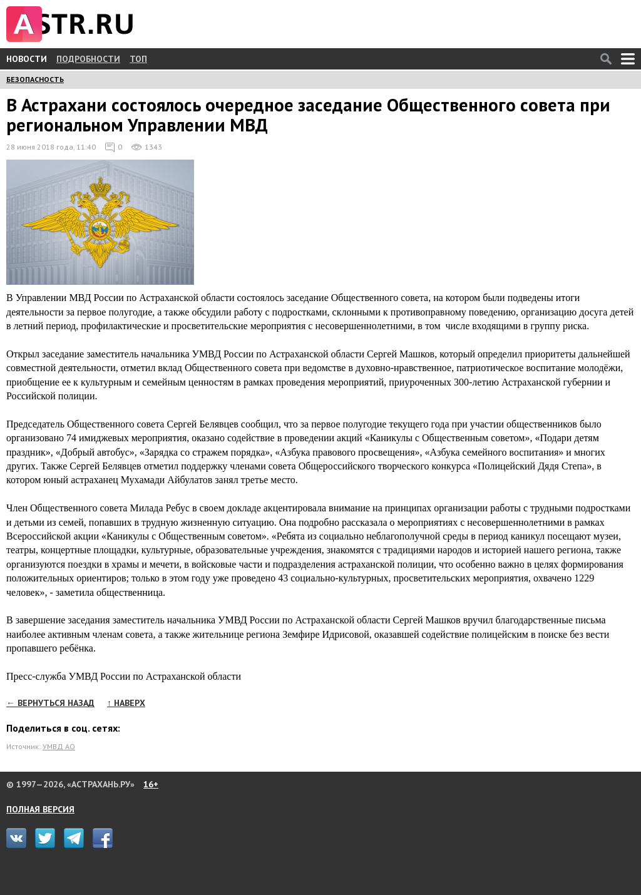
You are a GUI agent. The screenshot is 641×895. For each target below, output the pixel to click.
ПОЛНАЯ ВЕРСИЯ (40, 809)
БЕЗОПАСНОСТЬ (35, 79)
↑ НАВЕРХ (126, 702)
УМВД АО (59, 746)
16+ (150, 784)
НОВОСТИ (26, 58)
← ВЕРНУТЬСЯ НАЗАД (50, 702)
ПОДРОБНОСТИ (88, 58)
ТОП (138, 58)
